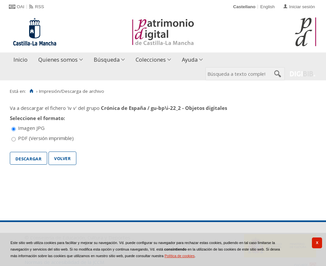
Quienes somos (58, 59)
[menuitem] (22, 59)
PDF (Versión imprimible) (46, 138)
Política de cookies (179, 256)
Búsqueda (107, 59)
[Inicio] (31, 91)
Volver (62, 158)
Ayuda (190, 59)
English (267, 6)
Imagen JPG (31, 128)
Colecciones (151, 59)
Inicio (20, 59)
